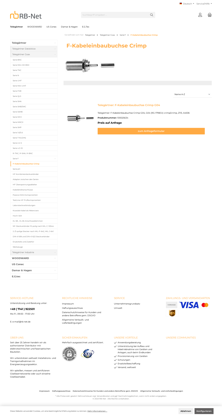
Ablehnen (185, 411)
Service (119, 298)
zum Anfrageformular (153, 131)
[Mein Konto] (200, 15)
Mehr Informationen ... (97, 411)
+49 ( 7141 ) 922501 (22, 309)
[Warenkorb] (209, 15)
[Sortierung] (192, 94)
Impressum (68, 303)
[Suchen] (151, 15)
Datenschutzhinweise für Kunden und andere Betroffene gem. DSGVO (105, 391)
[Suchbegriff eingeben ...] (114, 15)
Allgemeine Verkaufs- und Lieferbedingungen (161, 391)
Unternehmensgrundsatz (127, 303)
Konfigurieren (204, 411)
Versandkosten (103, 396)
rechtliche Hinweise (77, 298)
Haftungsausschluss (72, 308)
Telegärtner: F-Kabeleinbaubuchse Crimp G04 (129, 105)
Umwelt (118, 308)
